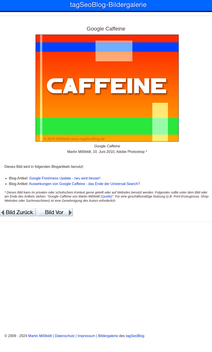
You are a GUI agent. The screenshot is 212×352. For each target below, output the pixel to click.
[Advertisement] (106, 277)
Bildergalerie (108, 336)
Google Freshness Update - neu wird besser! (64, 178)
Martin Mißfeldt (40, 336)
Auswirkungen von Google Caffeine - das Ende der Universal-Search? (84, 184)
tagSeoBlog (135, 336)
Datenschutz (65, 336)
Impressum (86, 336)
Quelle (106, 196)
